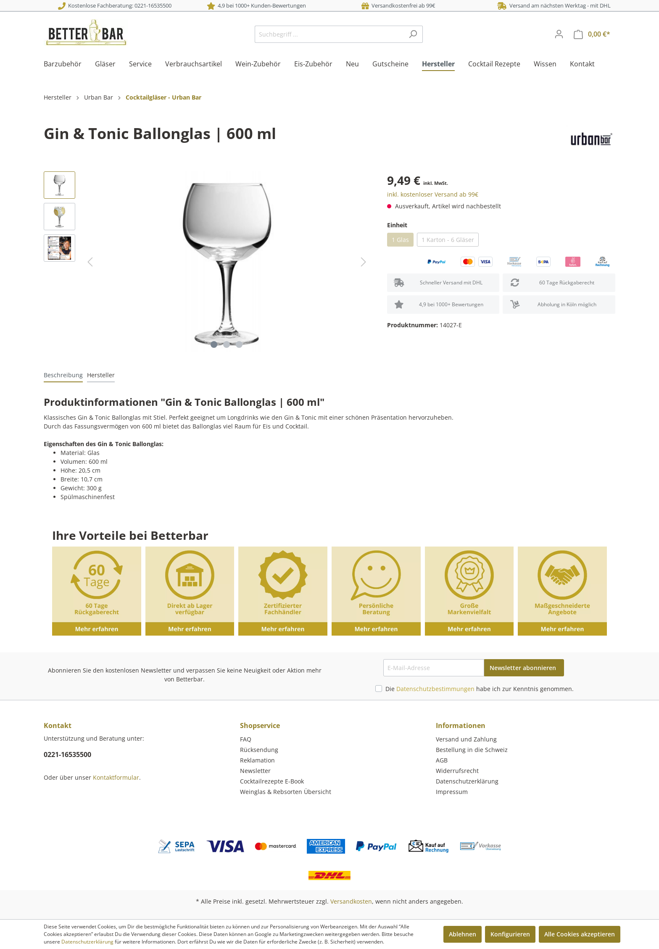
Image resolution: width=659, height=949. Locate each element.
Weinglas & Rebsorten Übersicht (285, 792)
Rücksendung (259, 750)
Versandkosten (351, 901)
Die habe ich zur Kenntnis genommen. (479, 689)
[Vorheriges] (90, 262)
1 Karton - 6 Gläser (448, 240)
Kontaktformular (116, 777)
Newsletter (255, 771)
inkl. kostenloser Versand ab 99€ (432, 194)
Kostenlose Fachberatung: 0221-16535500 (114, 5)
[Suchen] (413, 34)
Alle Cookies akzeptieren (579, 934)
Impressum (452, 792)
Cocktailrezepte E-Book (272, 781)
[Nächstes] (363, 262)
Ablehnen (462, 934)
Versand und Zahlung (466, 739)
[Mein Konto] (559, 34)
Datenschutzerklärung (467, 781)
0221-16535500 (67, 754)
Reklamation (257, 760)
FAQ (245, 739)
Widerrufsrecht (457, 771)
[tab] (63, 374)
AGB (442, 760)
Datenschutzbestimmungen (435, 689)
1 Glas (400, 240)
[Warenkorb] (592, 34)
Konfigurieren (510, 934)
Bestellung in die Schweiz (472, 750)
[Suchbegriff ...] (329, 34)
